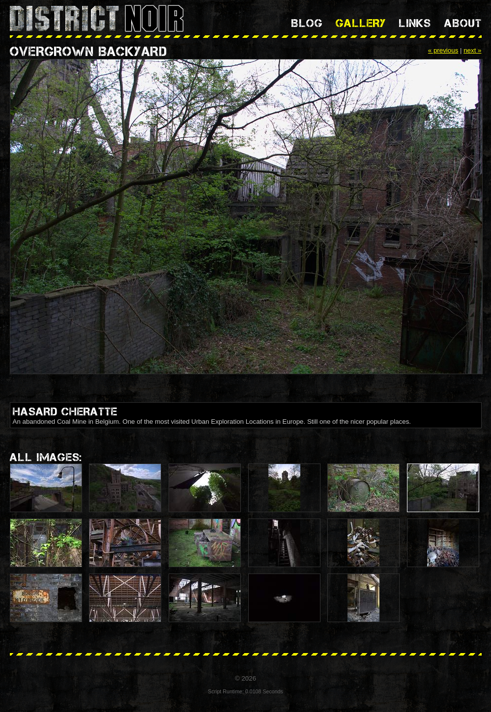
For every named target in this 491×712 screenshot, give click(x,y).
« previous (443, 50)
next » (472, 50)
